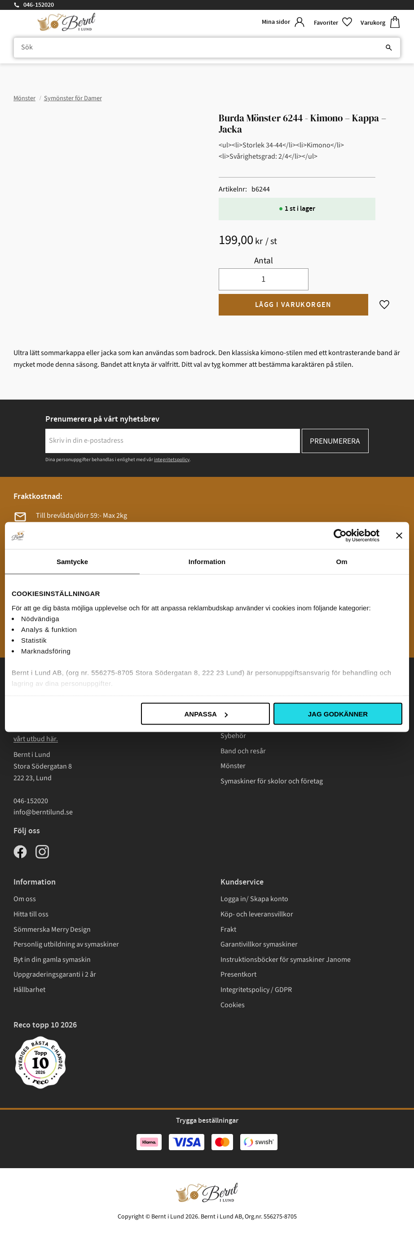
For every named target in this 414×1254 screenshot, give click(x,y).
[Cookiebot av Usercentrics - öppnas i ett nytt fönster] (340, 536)
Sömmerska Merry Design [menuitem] (52, 929)
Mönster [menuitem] (233, 766)
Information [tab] (207, 561)
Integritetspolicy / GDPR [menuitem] (256, 990)
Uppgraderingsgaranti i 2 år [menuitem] (54, 974)
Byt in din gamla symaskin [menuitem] (52, 960)
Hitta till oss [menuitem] (30, 914)
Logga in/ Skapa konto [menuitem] (254, 899)
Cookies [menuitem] (232, 1005)
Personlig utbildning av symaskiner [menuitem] (66, 944)
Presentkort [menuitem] (238, 974)
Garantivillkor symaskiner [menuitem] (259, 944)
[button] (333, 22)
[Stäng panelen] (399, 536)
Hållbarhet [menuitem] (29, 990)
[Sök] (389, 48)
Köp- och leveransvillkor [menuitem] (256, 914)
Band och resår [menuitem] (243, 751)
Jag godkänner (338, 714)
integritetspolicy (171, 459)
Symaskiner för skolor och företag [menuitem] (271, 781)
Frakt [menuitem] (228, 929)
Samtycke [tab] (72, 561)
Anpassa (205, 714)
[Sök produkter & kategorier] (207, 48)
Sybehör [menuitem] (233, 736)
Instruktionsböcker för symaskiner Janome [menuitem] (285, 960)
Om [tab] (341, 561)
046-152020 (38, 5)
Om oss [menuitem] (24, 899)
